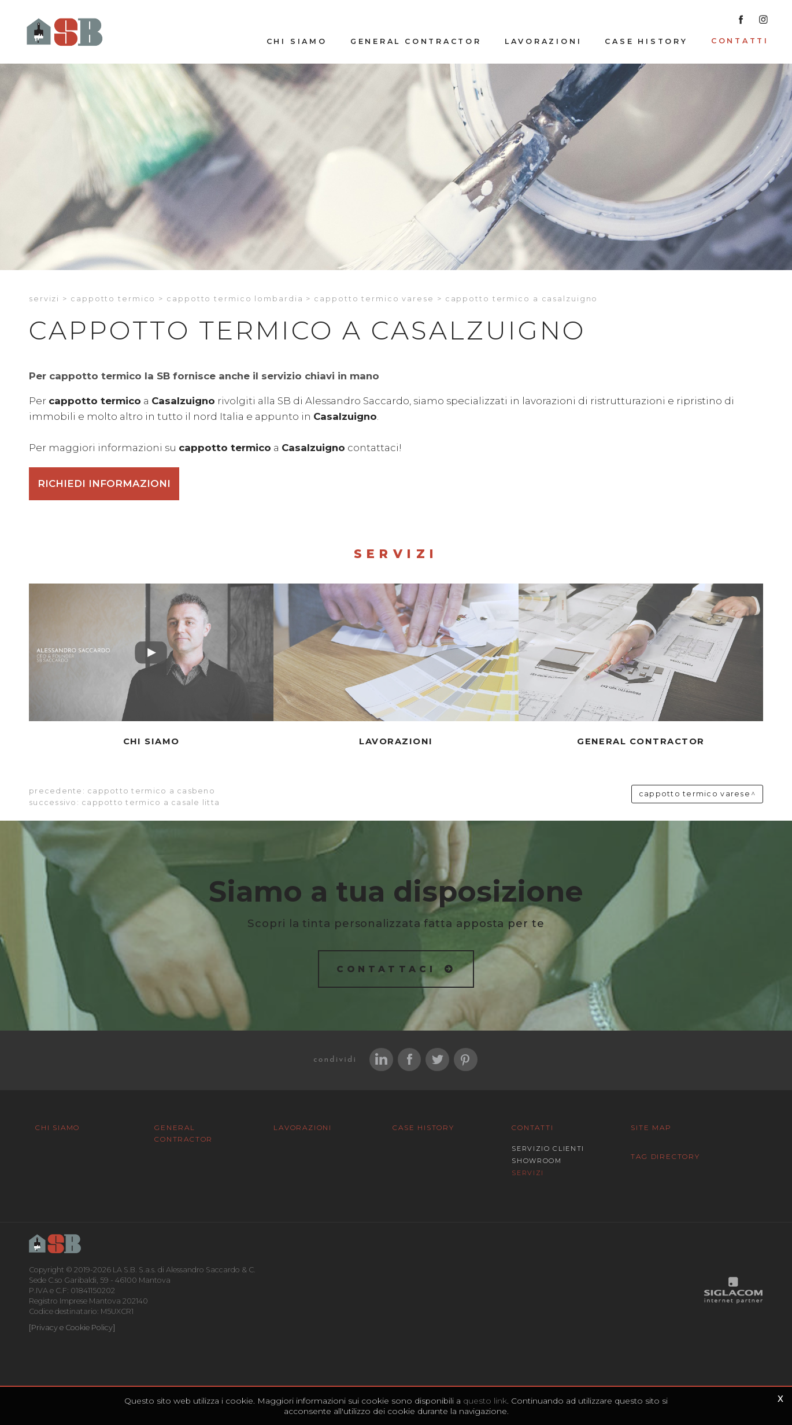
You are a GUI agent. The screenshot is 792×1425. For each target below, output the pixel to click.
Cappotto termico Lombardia (234, 298)
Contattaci (386, 968)
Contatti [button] (740, 40)
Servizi (44, 298)
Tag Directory (665, 1156)
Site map (651, 1127)
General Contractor (416, 41)
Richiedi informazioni (104, 483)
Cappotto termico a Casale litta (151, 802)
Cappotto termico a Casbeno (151, 791)
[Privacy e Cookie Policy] (72, 1327)
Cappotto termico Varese (374, 298)
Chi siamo (297, 41)
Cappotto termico (113, 298)
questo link (485, 1400)
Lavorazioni (543, 41)
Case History (646, 41)
